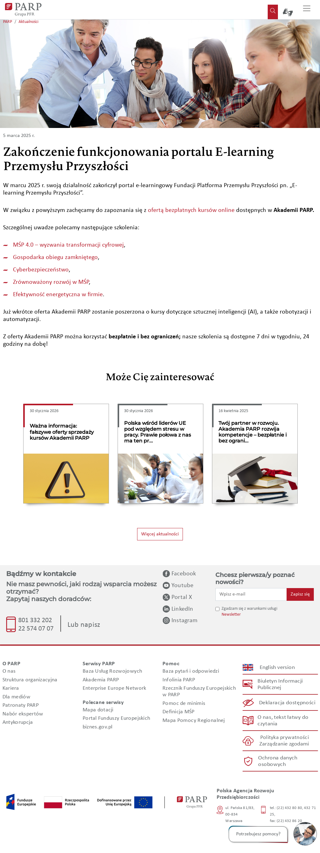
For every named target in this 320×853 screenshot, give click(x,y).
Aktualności (28, 22)
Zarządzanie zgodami (284, 744)
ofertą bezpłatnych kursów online (191, 210)
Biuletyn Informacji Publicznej (280, 685)
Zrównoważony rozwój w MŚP (51, 282)
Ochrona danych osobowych (277, 761)
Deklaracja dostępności (287, 702)
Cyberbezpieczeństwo (41, 270)
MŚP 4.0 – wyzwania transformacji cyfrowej (68, 245)
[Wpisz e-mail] (251, 594)
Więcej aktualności (160, 534)
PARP (7, 22)
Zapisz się (300, 594)
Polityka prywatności (284, 738)
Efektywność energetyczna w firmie (58, 295)
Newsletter (231, 614)
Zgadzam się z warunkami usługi (249, 608)
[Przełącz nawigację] (306, 9)
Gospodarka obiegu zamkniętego (55, 257)
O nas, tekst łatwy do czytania (282, 721)
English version (277, 667)
